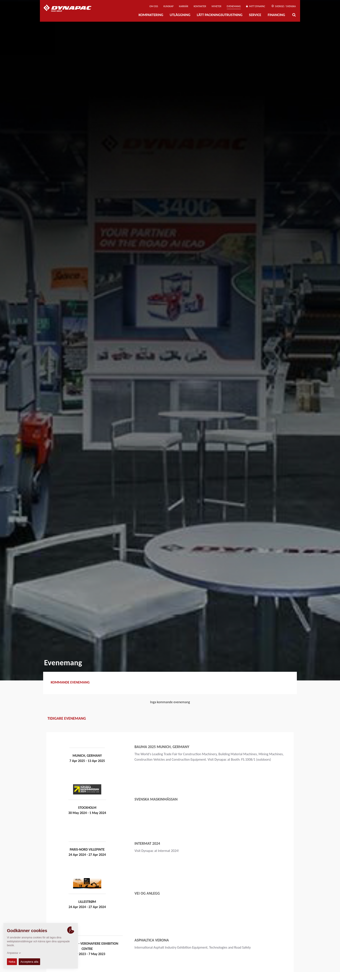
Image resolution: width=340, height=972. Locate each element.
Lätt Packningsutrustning (219, 15)
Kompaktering (151, 15)
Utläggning (180, 15)
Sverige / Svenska (283, 6)
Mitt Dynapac (255, 6)
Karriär (183, 6)
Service (255, 15)
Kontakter (200, 6)
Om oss (153, 6)
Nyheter (216, 6)
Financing (276, 15)
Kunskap (168, 6)
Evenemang (234, 6)
